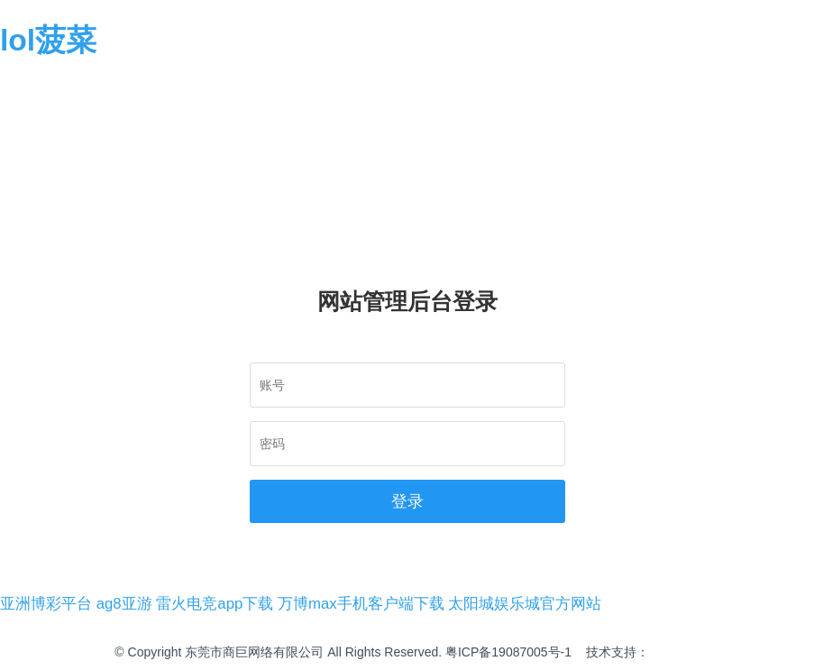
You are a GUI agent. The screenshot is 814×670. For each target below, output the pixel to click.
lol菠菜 (48, 40)
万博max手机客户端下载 (361, 603)
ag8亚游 (124, 603)
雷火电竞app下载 (214, 603)
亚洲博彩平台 (46, 603)
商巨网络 (674, 652)
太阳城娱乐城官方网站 (524, 603)
